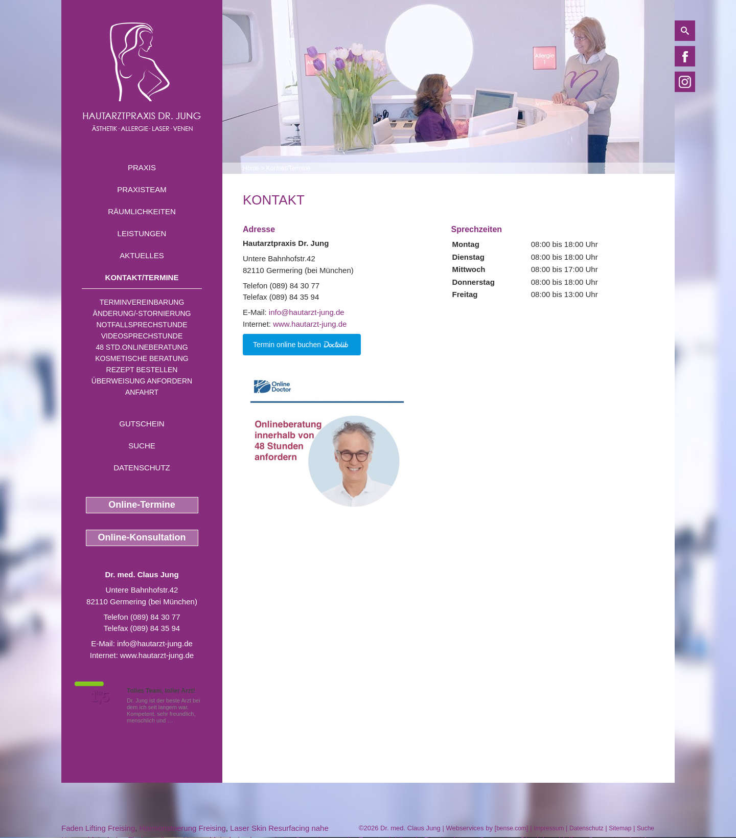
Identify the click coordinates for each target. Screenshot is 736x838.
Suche (141, 445)
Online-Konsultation (142, 537)
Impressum (549, 828)
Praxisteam (142, 189)
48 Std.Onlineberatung (142, 347)
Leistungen (142, 233)
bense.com (511, 828)
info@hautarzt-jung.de (155, 643)
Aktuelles (142, 255)
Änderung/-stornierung (142, 313)
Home (251, 168)
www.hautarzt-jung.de (157, 655)
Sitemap (620, 828)
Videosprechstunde (141, 336)
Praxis (142, 167)
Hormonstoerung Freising (183, 828)
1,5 (99, 697)
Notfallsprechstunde (141, 325)
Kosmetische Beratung (142, 358)
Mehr (181, 720)
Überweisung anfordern (141, 381)
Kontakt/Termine (142, 277)
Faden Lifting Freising (98, 828)
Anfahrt (141, 392)
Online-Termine (141, 505)
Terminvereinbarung (142, 302)
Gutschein (141, 423)
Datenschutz (141, 467)
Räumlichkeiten (142, 211)
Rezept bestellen (142, 370)
